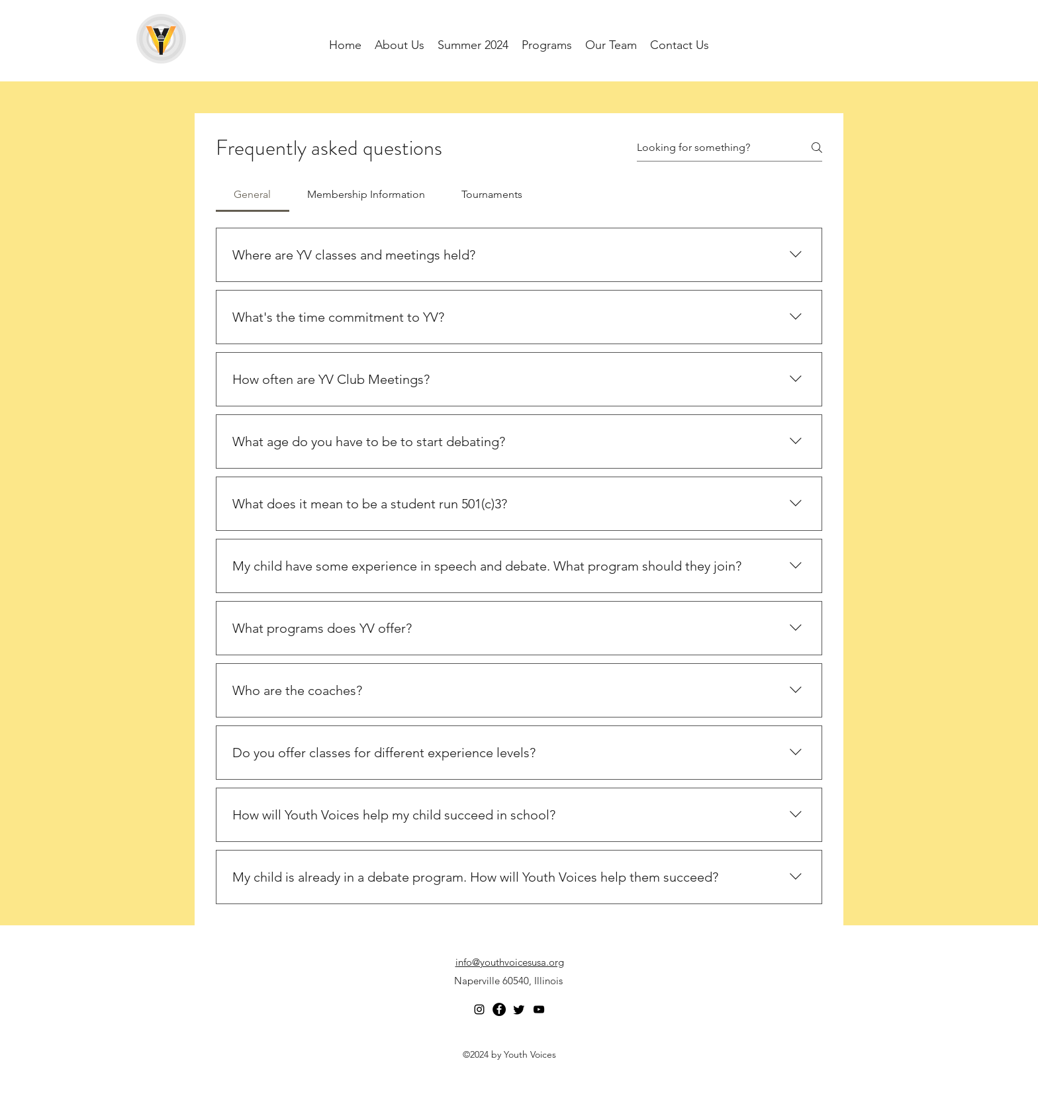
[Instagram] (479, 1009)
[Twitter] (519, 1009)
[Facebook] (499, 1009)
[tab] (252, 194)
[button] (611, 45)
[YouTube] (538, 1009)
